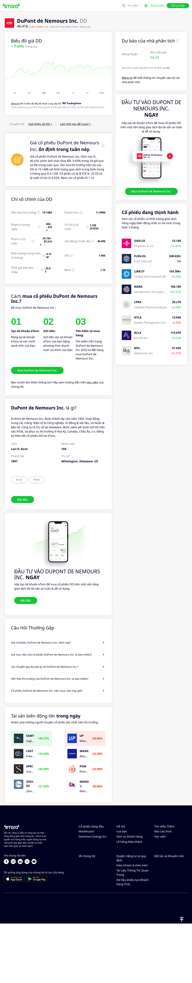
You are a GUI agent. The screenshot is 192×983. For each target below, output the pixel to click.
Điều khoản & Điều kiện (132, 924)
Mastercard (86, 863)
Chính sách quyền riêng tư (132, 907)
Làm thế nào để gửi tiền (132, 838)
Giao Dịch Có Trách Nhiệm (166, 845)
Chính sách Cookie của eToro (131, 897)
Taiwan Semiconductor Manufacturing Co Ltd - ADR (94, 837)
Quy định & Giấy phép (131, 914)
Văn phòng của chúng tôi (95, 906)
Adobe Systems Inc (91, 852)
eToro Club (161, 901)
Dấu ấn (83, 917)
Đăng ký (127, 78)
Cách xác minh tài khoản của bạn (132, 860)
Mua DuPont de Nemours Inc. (151, 191)
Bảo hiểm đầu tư (165, 906)
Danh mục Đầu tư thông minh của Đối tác (170, 914)
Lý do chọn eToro (90, 891)
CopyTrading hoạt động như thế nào (170, 835)
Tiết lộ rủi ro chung (129, 919)
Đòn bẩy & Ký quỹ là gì (169, 852)
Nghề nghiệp (87, 901)
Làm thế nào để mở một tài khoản (132, 851)
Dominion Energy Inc (92, 868)
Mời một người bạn (167, 891)
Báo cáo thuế (163, 863)
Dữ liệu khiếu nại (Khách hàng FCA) (132, 941)
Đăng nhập (157, 5)
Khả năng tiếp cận (91, 911)
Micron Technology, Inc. (94, 847)
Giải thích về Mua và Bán (170, 857)
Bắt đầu (22, 499)
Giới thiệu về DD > (40, 124)
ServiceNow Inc (89, 857)
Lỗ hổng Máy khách (129, 873)
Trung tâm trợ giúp (129, 833)
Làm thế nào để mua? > (75, 124)
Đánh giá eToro (89, 896)
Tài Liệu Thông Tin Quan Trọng (132, 932)
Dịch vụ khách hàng (129, 868)
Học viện (92, 382)
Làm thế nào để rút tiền (132, 844)
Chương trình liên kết (168, 896)
